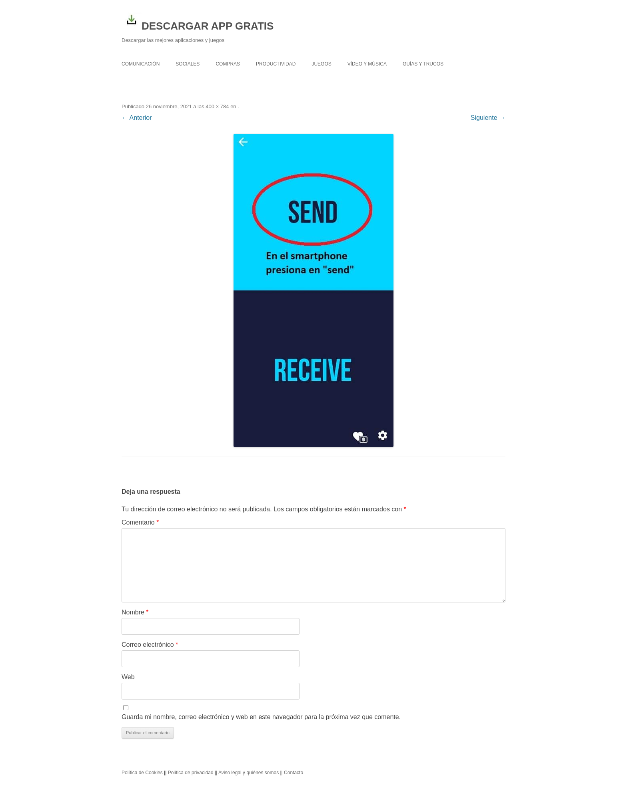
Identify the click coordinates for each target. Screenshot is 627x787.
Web (128, 677)
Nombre (135, 612)
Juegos (321, 64)
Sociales (188, 64)
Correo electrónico (150, 644)
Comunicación (141, 64)
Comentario (140, 522)
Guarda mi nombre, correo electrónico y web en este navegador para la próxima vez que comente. (261, 716)
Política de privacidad (191, 772)
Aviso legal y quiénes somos (248, 772)
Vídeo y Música (367, 64)
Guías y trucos (423, 64)
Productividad (276, 64)
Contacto (293, 772)
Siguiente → (488, 117)
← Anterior (137, 117)
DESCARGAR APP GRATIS (198, 21)
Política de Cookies (142, 772)
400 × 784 (217, 106)
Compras (228, 64)
